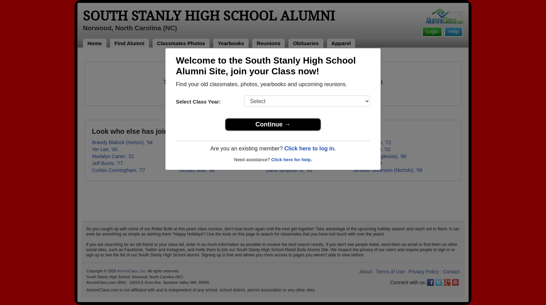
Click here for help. (291, 159)
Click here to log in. (310, 148)
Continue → (273, 124)
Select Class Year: (198, 102)
